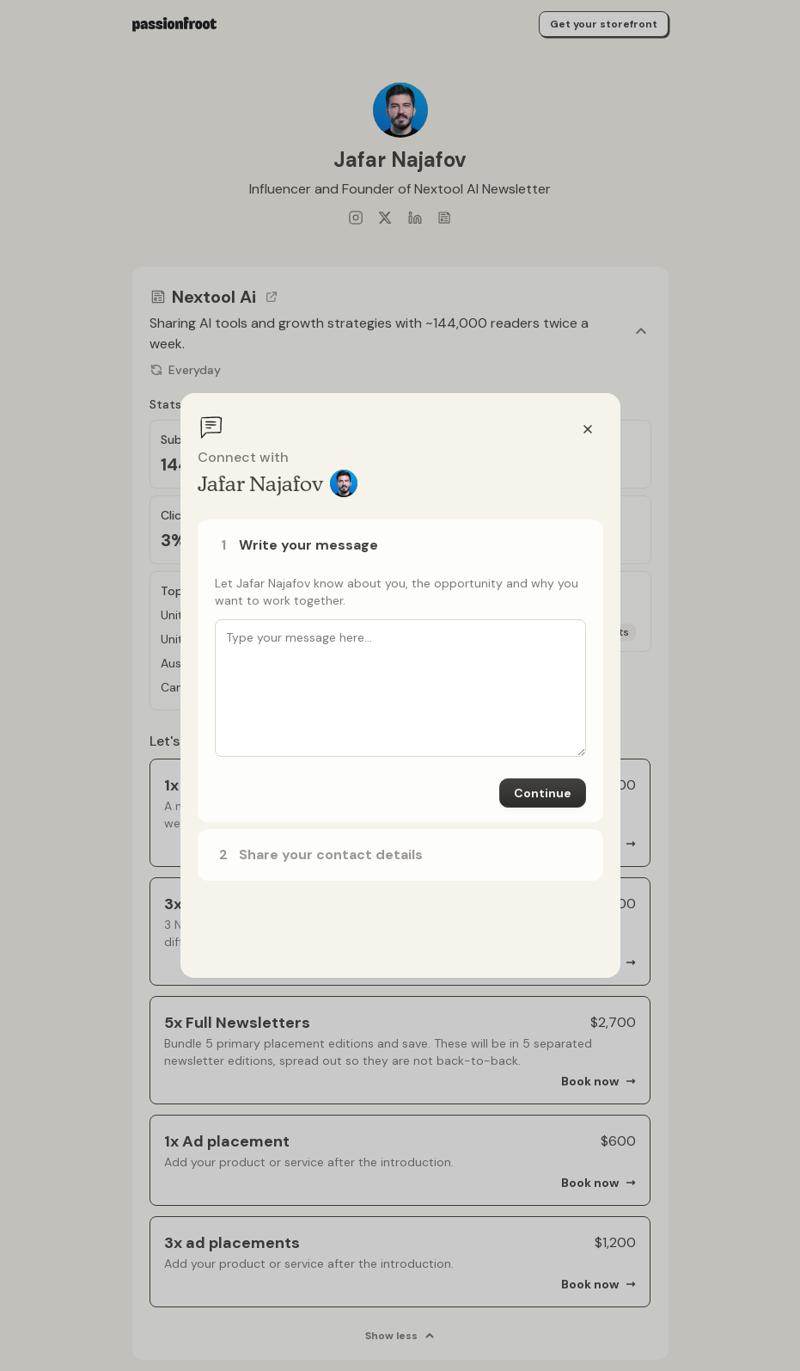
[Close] (587, 429)
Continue (542, 793)
